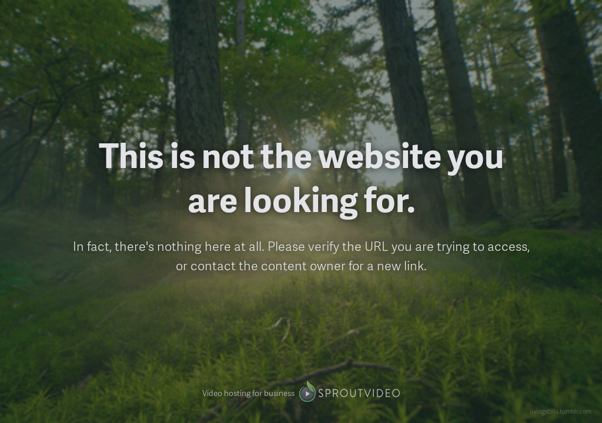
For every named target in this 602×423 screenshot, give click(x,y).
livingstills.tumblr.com (560, 411)
